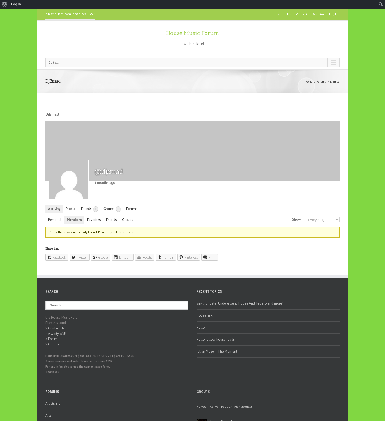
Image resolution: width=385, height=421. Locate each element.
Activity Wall (57, 333)
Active (214, 406)
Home (308, 81)
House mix (205, 315)
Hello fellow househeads (216, 339)
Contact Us (56, 328)
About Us (284, 14)
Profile (71, 208)
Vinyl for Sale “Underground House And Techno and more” (240, 303)
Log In (333, 14)
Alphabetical (243, 406)
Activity (54, 208)
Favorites (94, 219)
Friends (89, 209)
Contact (301, 14)
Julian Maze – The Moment (217, 351)
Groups (112, 209)
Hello (201, 327)
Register (318, 14)
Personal (54, 219)
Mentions (74, 219)
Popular (226, 406)
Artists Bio (53, 403)
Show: (296, 219)
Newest (202, 406)
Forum (53, 339)
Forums (321, 81)
